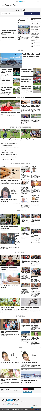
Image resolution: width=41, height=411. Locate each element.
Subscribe (25, 389)
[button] (40, 129)
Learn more (32, 409)
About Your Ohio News (25, 401)
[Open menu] (3, 1)
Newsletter (31, 389)
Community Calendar (27, 391)
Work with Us (33, 401)
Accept (37, 409)
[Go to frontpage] (20, 1)
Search (32, 13)
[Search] (37, 1)
